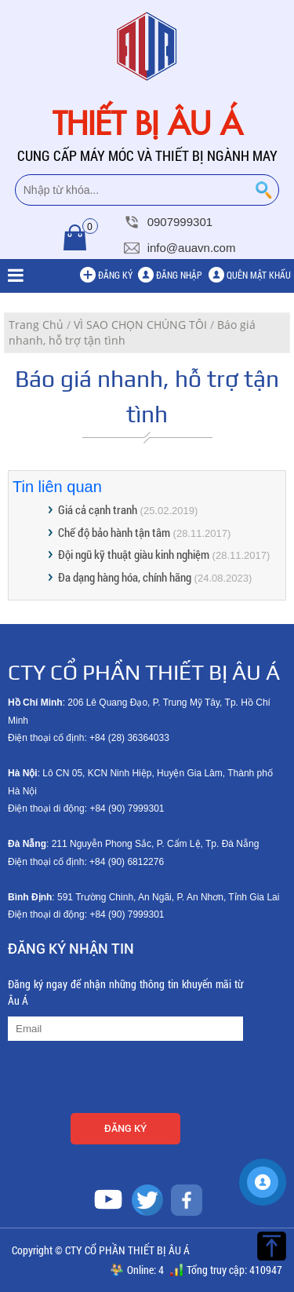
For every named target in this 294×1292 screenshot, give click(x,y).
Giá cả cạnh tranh (97, 509)
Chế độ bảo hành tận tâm (114, 532)
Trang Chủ (36, 324)
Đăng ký (115, 274)
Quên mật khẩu (259, 274)
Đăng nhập (179, 274)
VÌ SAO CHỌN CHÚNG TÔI (140, 324)
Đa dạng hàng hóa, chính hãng (124, 577)
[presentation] (127, 1079)
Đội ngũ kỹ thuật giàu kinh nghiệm (133, 554)
